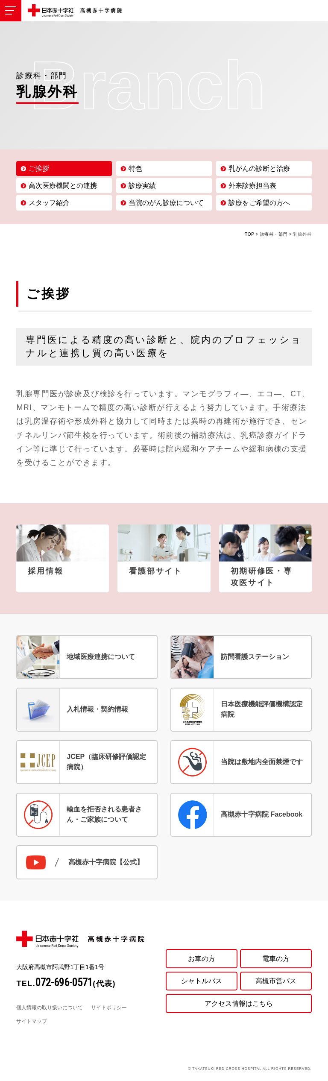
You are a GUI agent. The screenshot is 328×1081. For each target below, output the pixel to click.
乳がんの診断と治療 (259, 168)
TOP (250, 234)
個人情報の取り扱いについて (49, 1008)
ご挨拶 (39, 168)
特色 (135, 168)
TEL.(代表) (66, 983)
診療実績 (142, 185)
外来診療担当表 (252, 185)
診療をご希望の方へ (259, 202)
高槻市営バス (275, 980)
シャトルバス (201, 980)
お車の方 (201, 957)
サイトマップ (31, 1021)
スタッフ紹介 (49, 202)
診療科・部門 (274, 234)
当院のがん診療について (166, 202)
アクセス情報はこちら (239, 1003)
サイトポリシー (109, 1008)
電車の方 (276, 957)
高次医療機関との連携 (63, 185)
